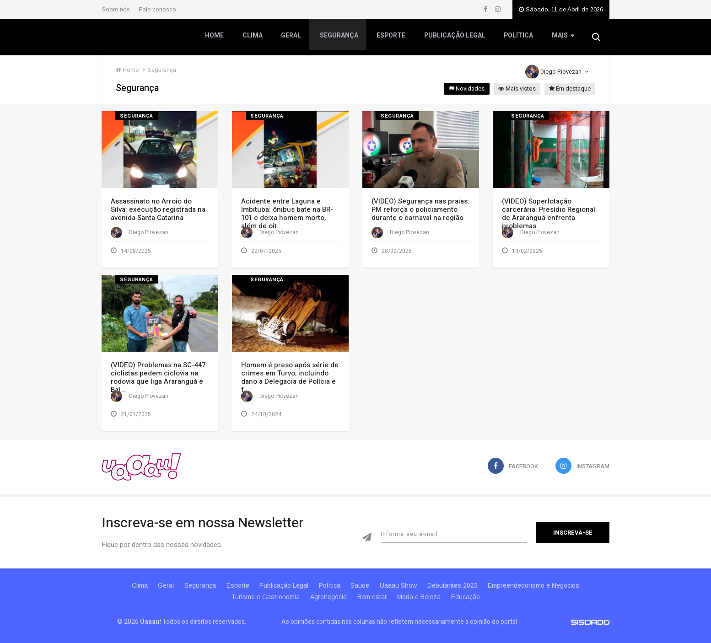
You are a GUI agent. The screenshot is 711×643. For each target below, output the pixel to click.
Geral (291, 38)
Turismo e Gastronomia (260, 590)
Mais (561, 38)
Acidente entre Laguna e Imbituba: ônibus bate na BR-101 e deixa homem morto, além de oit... (287, 213)
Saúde (364, 578)
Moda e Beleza (421, 590)
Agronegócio (326, 590)
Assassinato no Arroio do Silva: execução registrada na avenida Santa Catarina (158, 209)
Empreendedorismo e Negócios (545, 578)
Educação (470, 590)
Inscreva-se (572, 525)
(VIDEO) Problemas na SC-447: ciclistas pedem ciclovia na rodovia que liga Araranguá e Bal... (159, 373)
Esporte (390, 38)
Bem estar (372, 590)
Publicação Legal (454, 38)
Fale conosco (157, 9)
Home (214, 38)
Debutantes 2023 (461, 578)
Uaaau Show (404, 578)
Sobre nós (116, 9)
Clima (252, 38)
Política (517, 38)
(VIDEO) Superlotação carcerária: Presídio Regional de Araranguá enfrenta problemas (548, 213)
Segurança (338, 38)
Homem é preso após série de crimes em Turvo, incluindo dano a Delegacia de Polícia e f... (290, 373)
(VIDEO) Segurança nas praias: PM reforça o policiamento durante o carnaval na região (420, 209)
